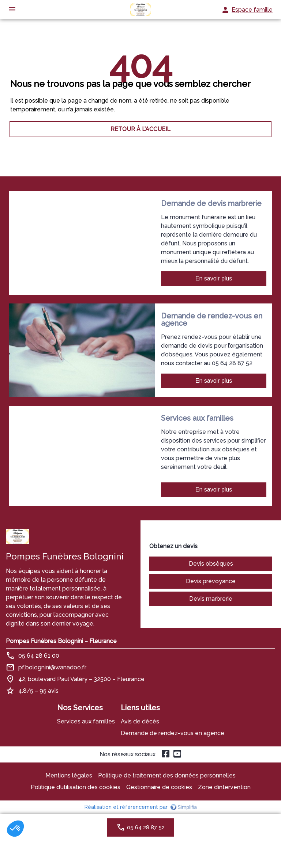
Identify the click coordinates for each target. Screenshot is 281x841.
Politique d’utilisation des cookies (75, 787)
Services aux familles (86, 721)
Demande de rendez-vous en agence (172, 733)
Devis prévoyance (211, 581)
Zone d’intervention (224, 787)
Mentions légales (68, 775)
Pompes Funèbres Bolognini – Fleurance (61, 641)
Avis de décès (140, 721)
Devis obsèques (211, 563)
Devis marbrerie (210, 598)
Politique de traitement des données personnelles (167, 775)
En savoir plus (213, 278)
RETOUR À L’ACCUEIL (140, 129)
